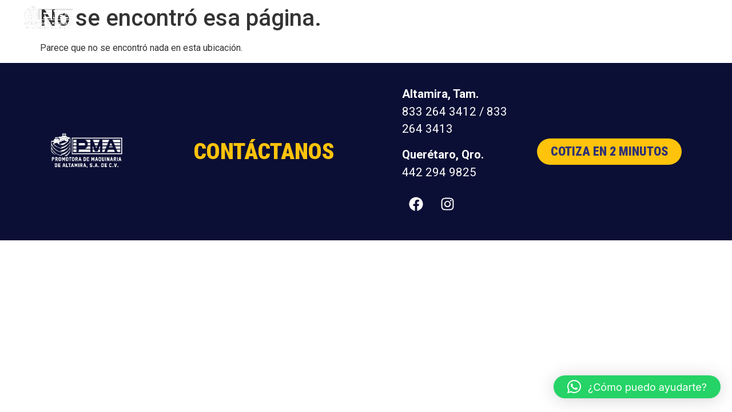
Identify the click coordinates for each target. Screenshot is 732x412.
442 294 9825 (439, 172)
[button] (637, 386)
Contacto (667, 18)
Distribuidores (603, 18)
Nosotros (539, 18)
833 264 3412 (439, 111)
